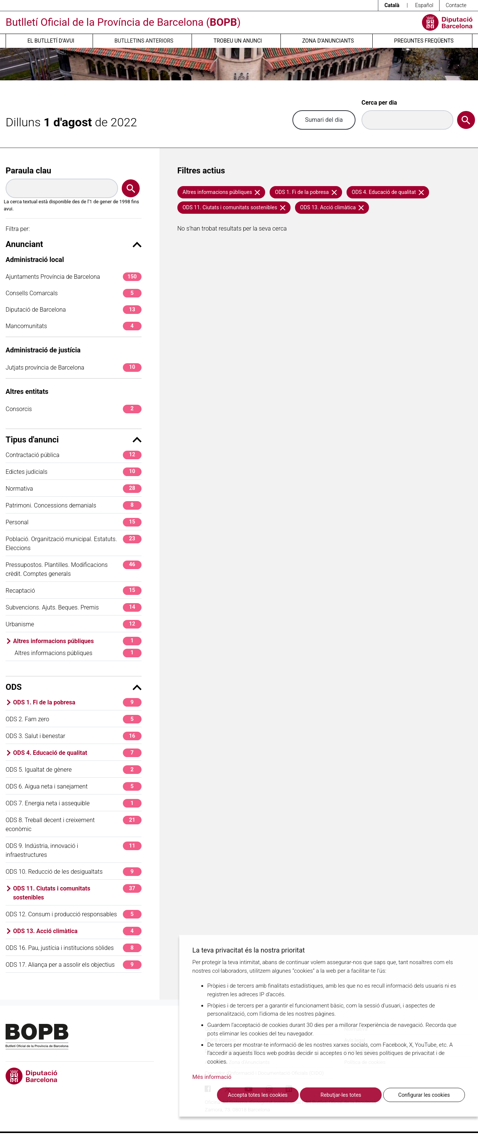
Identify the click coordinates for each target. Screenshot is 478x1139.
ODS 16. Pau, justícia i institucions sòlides (74, 948)
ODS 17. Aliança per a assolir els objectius (74, 964)
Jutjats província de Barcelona (74, 367)
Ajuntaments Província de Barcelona (74, 276)
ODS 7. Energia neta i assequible (74, 803)
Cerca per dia (379, 102)
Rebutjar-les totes (340, 1095)
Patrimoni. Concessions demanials (74, 505)
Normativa (74, 488)
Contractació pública (74, 455)
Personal (74, 522)
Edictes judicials (74, 471)
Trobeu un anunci (238, 41)
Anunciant (74, 244)
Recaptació (74, 590)
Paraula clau (28, 170)
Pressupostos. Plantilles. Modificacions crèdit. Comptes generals (74, 569)
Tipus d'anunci (74, 439)
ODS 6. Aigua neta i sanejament (74, 786)
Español (424, 5)
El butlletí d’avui (50, 41)
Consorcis (74, 409)
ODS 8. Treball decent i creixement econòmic (74, 824)
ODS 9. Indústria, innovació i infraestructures (74, 850)
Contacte (456, 5)
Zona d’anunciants (328, 41)
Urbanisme (74, 624)
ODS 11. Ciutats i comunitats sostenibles (77, 892)
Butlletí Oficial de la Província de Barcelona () (123, 22)
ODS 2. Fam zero (74, 719)
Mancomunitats (74, 326)
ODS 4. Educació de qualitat (77, 752)
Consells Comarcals (74, 293)
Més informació (212, 1077)
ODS (74, 687)
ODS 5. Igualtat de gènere (74, 769)
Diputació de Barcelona (74, 309)
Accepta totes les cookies (258, 1095)
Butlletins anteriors (144, 41)
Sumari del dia (324, 119)
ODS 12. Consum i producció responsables (74, 914)
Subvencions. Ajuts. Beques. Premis (74, 607)
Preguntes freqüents (423, 41)
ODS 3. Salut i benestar (74, 736)
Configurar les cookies (424, 1095)
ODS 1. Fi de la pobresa (77, 702)
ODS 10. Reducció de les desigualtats (74, 871)
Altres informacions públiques (77, 641)
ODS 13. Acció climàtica (77, 931)
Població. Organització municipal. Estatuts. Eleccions (74, 543)
